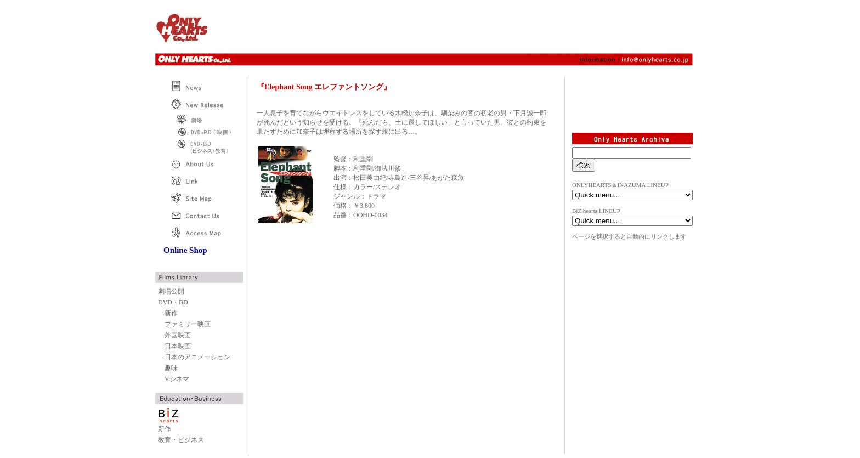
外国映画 (178, 335)
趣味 (171, 368)
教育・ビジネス (181, 440)
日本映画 (178, 346)
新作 (171, 313)
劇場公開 (171, 291)
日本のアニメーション (197, 357)
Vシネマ (177, 379)
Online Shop (185, 250)
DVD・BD (173, 302)
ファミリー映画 (188, 324)
